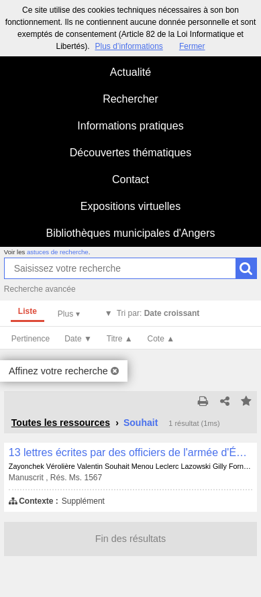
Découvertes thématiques (130, 152)
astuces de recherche (58, 252)
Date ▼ (78, 338)
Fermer (192, 46)
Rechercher (130, 99)
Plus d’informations (128, 46)
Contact (130, 179)
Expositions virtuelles (130, 206)
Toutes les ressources (60, 422)
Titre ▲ (120, 338)
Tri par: (158, 313)
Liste (27, 311)
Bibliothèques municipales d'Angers (130, 233)
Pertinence (30, 338)
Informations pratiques (130, 125)
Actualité (130, 72)
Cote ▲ (161, 338)
